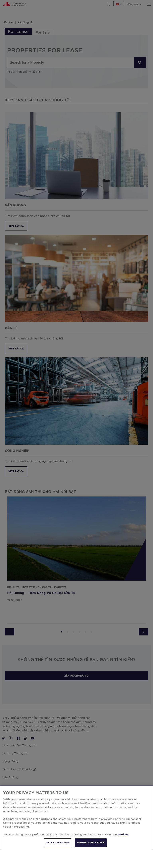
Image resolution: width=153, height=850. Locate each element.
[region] (76, 818)
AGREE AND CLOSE (91, 842)
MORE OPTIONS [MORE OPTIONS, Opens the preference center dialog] (57, 842)
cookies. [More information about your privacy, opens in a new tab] (123, 834)
